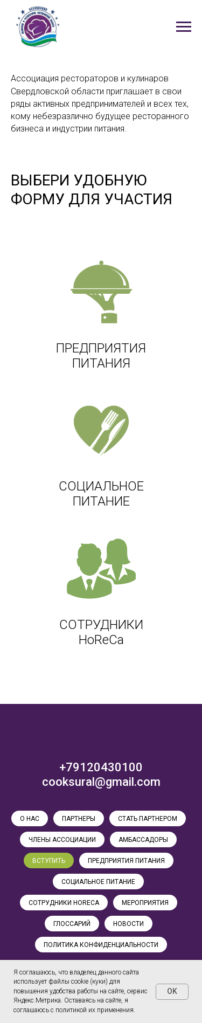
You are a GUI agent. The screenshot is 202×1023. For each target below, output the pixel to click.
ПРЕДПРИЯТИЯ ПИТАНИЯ (126, 861)
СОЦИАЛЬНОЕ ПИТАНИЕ (98, 882)
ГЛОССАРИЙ (71, 924)
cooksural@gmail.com (101, 782)
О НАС (29, 818)
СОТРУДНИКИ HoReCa (64, 903)
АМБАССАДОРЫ (143, 840)
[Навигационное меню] (183, 27)
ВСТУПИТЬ (48, 861)
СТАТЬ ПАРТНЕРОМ (147, 818)
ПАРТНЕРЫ (78, 818)
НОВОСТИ (128, 924)
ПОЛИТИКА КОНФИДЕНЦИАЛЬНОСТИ (101, 945)
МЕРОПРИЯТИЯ (145, 903)
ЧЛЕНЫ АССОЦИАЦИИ (62, 840)
